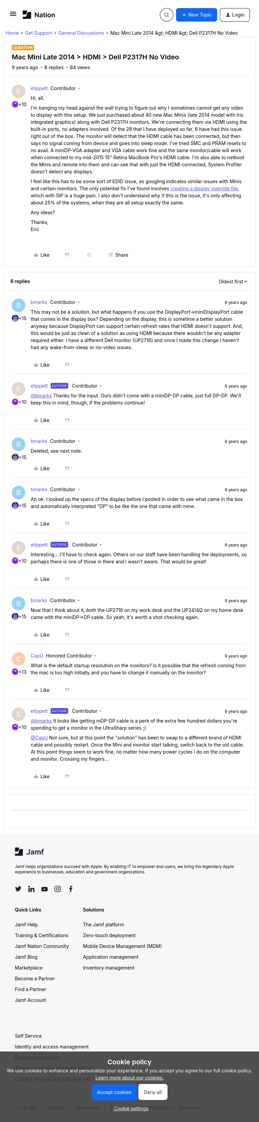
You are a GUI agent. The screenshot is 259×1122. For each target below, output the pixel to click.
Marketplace (28, 968)
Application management (110, 957)
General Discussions (81, 33)
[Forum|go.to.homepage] (39, 14)
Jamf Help (26, 924)
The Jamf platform (103, 924)
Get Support (38, 33)
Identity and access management (52, 1046)
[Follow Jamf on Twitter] (18, 889)
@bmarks (41, 395)
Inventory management (108, 968)
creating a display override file (204, 188)
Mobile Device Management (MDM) (122, 946)
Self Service (28, 1036)
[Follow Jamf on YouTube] (44, 889)
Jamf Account (30, 1000)
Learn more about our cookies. (129, 1078)
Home (12, 33)
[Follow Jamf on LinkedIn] (31, 889)
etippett (39, 88)
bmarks (39, 302)
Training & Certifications (41, 935)
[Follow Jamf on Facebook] (70, 889)
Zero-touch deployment (109, 935)
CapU (37, 655)
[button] (13, 16)
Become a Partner (35, 978)
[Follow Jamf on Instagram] (57, 889)
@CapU (39, 737)
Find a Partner (30, 989)
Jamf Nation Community (42, 946)
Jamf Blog (26, 957)
